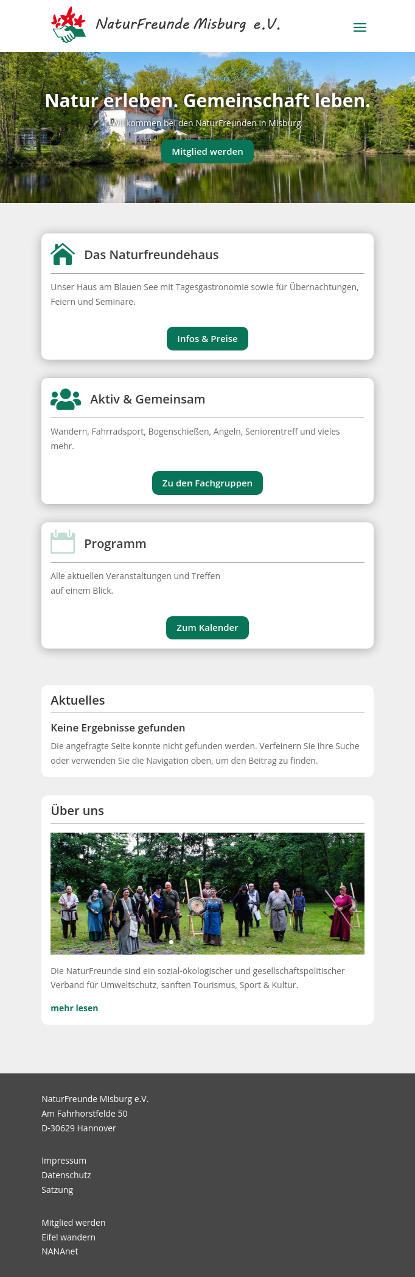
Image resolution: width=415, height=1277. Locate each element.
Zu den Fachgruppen (207, 483)
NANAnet (59, 1251)
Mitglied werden (207, 151)
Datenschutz (66, 1175)
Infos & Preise (207, 338)
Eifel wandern (68, 1237)
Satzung (57, 1189)
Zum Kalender (207, 627)
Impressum (63, 1160)
